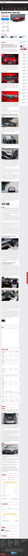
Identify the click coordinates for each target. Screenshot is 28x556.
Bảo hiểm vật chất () (3, 496)
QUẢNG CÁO (7, 6)
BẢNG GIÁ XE (11, 4)
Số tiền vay (2, 506)
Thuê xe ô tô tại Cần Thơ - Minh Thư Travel (24, 80)
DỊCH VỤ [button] (3, 6)
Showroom (25, 8)
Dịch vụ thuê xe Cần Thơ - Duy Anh (24, 89)
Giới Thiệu (2, 541)
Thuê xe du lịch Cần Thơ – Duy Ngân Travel (24, 86)
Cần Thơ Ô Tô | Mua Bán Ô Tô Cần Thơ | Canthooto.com (24, 541)
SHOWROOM (3, 4)
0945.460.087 (9, 0)
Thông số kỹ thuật (14, 8)
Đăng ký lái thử (25, 49)
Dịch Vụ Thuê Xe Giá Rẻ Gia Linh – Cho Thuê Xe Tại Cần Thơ (24, 77)
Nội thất (8, 8)
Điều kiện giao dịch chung (17, 544)
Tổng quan (2, 8)
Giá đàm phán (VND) (4, 484)
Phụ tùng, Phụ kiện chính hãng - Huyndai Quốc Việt (24, 60)
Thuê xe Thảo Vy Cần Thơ (24, 73)
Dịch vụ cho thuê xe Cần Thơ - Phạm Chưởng (24, 93)
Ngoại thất (5, 8)
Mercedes (13, 50)
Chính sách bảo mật (17, 541)
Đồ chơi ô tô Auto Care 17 (24, 99)
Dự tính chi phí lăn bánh (10, 541)
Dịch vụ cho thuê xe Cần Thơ (3, 543)
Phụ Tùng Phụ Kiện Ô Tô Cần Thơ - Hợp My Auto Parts (24, 57)
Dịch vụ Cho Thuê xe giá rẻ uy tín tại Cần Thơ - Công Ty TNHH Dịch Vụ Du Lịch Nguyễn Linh (25, 83)
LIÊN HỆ (14, 6)
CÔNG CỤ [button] (24, 4)
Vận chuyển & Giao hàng (17, 542)
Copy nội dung (2, 554)
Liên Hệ (2, 546)
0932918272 (6, 532)
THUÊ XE (7, 4)
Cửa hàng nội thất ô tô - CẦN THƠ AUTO (24, 64)
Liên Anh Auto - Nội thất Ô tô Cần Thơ (24, 70)
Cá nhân (9, 479)
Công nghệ (18, 8)
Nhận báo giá (22, 49)
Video (11, 8)
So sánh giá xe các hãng (10, 544)
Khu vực (2, 477)
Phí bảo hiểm (3, 493)
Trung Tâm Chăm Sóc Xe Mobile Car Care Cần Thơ (25, 54)
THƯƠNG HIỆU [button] (20, 4)
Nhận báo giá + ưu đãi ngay (5, 19)
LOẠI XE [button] (15, 4)
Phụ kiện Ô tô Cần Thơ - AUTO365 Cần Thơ (25, 67)
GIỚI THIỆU (11, 6)
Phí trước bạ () (4, 486)
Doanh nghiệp (12, 479)
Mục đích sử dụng (3, 479)
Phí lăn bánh (21, 8)
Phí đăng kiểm (4, 491)
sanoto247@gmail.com (4, 0)
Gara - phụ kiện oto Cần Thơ (3, 544)
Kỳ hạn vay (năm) (3, 508)
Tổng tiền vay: (4, 516)
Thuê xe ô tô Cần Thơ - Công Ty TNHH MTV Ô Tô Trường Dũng (24, 96)
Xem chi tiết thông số (3, 33)
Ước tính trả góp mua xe (10, 542)
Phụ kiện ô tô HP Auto (24, 102)
